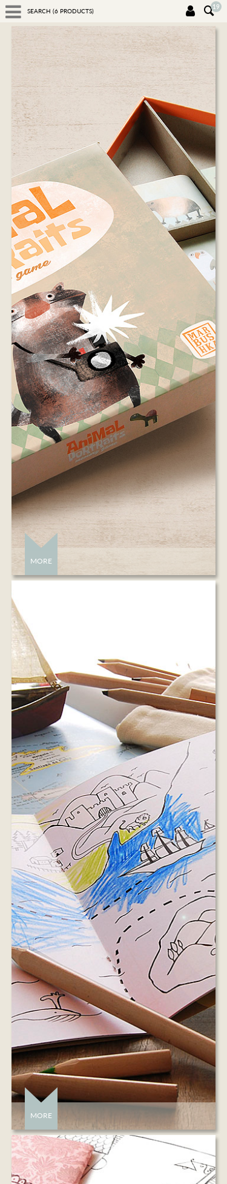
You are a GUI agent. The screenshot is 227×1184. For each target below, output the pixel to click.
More (41, 560)
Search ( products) (60, 11)
